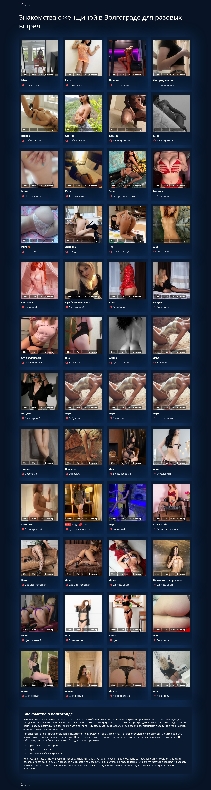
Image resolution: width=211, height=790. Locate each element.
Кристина (27, 524)
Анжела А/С (160, 524)
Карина (114, 135)
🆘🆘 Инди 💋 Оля (76, 524)
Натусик (26, 413)
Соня (112, 302)
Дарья (113, 691)
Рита (68, 80)
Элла (112, 191)
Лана (68, 580)
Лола (112, 469)
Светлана (27, 302)
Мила (24, 191)
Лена (156, 635)
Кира (156, 135)
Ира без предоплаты (77, 302)
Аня (155, 246)
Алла (156, 469)
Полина (114, 80)
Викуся (157, 302)
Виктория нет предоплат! (169, 580)
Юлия (24, 635)
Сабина (69, 135)
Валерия (70, 469)
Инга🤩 (25, 246)
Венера (25, 135)
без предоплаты (163, 80)
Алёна (113, 635)
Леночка (70, 246)
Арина (113, 358)
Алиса (69, 691)
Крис (24, 580)
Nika (24, 80)
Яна (67, 358)
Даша (112, 580)
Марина (158, 191)
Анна (68, 635)
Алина (25, 691)
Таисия (25, 469)
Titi (111, 246)
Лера (156, 358)
